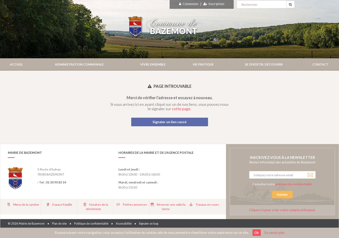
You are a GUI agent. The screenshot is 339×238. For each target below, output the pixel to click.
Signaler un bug (148, 223)
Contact (320, 64)
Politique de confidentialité (91, 223)
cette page (181, 108)
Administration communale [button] (79, 64)
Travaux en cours (207, 204)
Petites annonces (135, 204)
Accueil (16, 64)
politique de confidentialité (293, 184)
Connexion (190, 4)
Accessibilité (124, 223)
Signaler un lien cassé (169, 122)
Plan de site (59, 223)
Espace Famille (62, 204)
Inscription (216, 4)
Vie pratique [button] (203, 64)
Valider (282, 194)
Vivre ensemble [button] (153, 64)
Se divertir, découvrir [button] (264, 64)
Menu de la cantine (26, 204)
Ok (256, 232)
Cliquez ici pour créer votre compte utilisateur (282, 210)
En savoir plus (274, 232)
